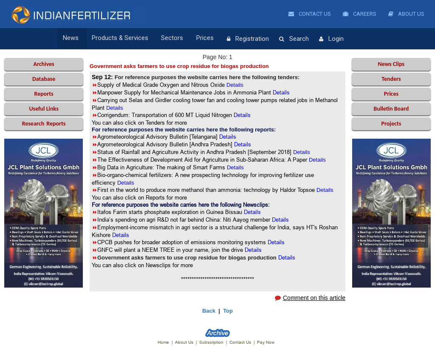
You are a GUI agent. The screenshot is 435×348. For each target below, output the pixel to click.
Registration (237, 39)
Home (163, 342)
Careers (359, 14)
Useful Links (43, 108)
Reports (43, 93)
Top (228, 311)
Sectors (167, 39)
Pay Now (265, 342)
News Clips (391, 64)
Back (208, 311)
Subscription (211, 342)
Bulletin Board (391, 108)
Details (227, 136)
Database (43, 79)
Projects (391, 123)
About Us (406, 14)
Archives (43, 64)
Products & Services (117, 39)
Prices (197, 39)
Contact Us (309, 14)
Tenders (391, 79)
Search (283, 39)
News (71, 39)
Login (320, 39)
